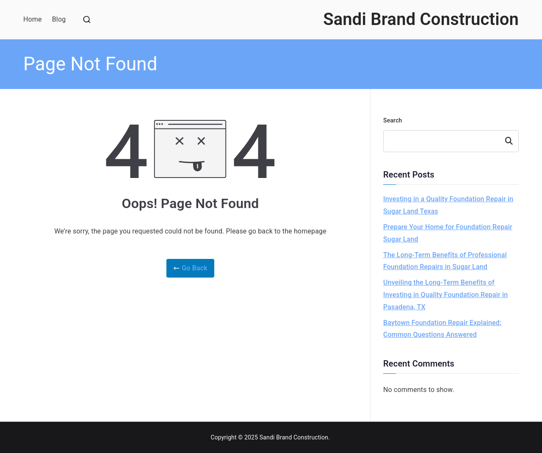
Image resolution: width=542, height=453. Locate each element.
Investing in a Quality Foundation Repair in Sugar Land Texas (448, 205)
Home (32, 19)
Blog (59, 19)
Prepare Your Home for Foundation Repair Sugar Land (447, 233)
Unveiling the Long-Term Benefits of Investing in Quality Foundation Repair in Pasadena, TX (445, 294)
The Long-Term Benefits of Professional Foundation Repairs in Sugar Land (445, 261)
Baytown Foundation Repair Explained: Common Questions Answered (442, 329)
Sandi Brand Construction (421, 19)
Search (392, 120)
